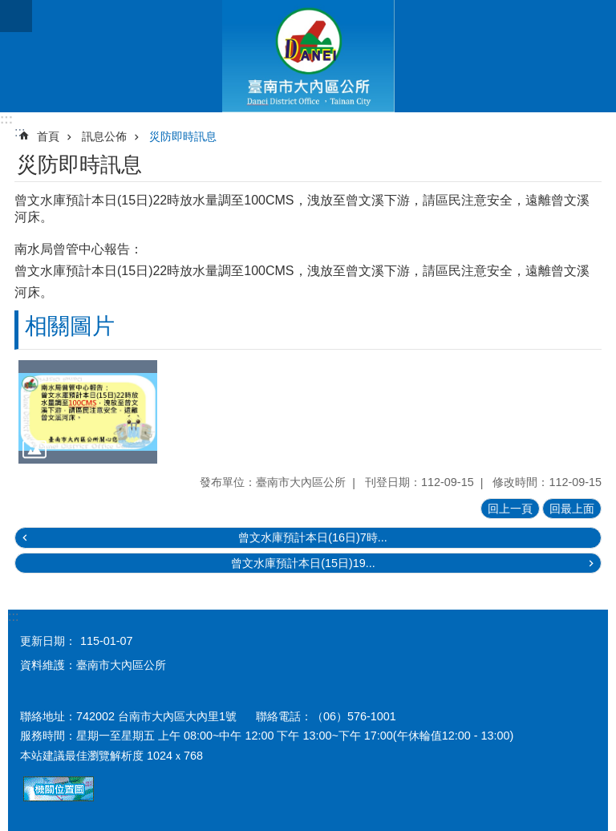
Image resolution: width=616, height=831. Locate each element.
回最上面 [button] (571, 508)
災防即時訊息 (183, 136)
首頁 (48, 136)
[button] (87, 412)
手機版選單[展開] (16, 16)
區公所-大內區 (308, 56)
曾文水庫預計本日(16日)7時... (312, 537)
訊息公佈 (104, 136)
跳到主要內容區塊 (8, 8)
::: (6, 119)
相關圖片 (70, 326)
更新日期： (48, 640)
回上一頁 (510, 508)
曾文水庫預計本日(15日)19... (303, 563)
